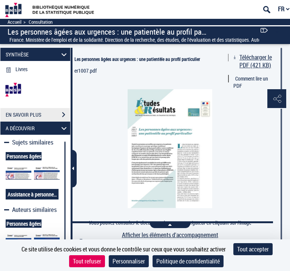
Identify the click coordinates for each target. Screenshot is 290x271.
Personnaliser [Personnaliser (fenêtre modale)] (129, 261)
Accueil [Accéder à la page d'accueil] (15, 22)
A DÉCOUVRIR (37, 128)
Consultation (40, 22)
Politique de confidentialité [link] (188, 261)
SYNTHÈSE (37, 54)
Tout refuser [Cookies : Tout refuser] (87, 261)
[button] (276, 99)
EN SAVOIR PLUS (38, 115)
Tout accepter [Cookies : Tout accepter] (253, 249)
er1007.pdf (85, 70)
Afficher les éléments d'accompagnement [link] (170, 235)
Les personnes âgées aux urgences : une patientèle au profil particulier (137, 59)
